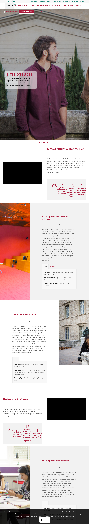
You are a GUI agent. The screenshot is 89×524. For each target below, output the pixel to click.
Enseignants (66, 1)
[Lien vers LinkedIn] (8, 1)
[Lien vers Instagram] (11, 1)
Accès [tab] (45, 264)
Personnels (75, 1)
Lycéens (82, 1)
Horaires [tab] (52, 264)
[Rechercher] (42, 12)
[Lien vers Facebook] (5, 1)
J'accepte (44, 520)
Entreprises (57, 1)
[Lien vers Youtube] (14, 1)
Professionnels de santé (45, 1)
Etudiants (34, 1)
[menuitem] (34, 1)
